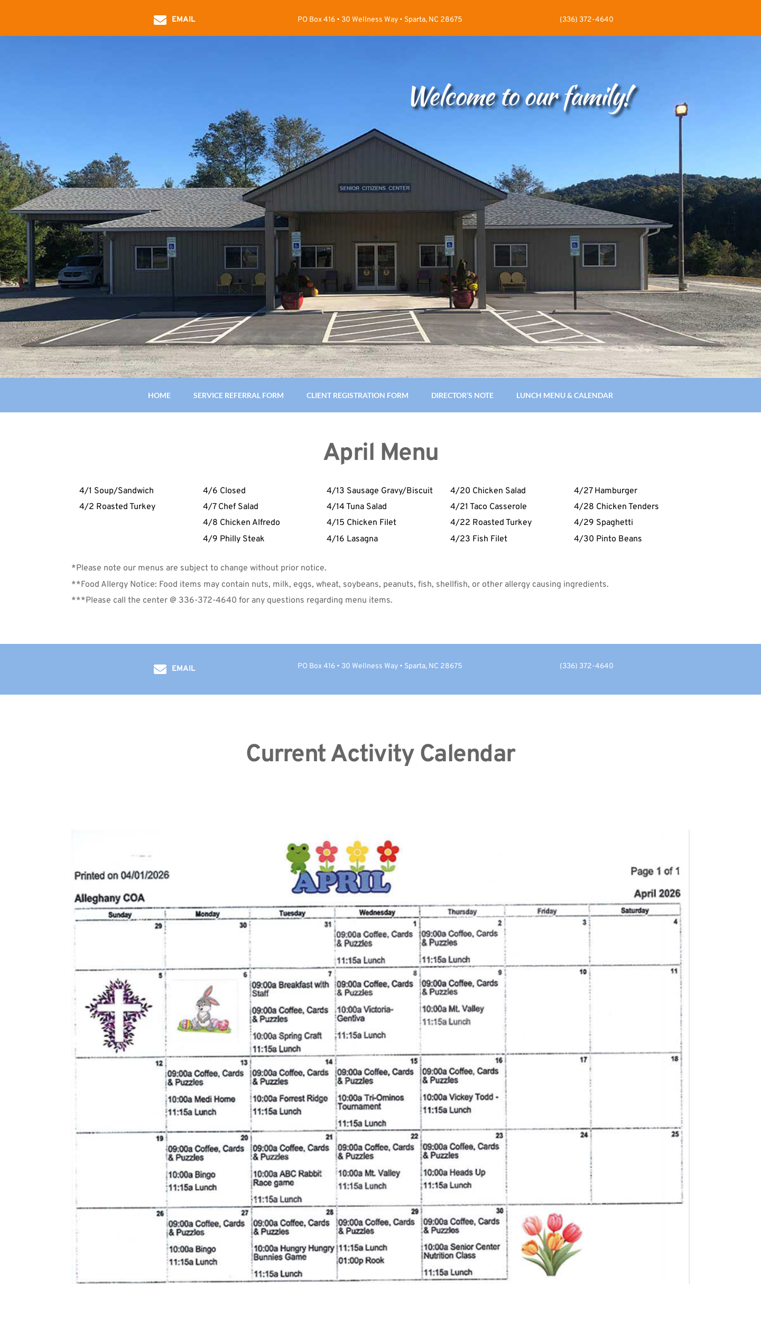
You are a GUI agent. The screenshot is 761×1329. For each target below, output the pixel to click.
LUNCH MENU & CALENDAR (564, 395)
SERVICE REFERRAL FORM (238, 395)
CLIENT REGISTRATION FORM (358, 395)
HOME (159, 395)
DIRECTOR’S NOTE (462, 395)
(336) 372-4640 (587, 19)
